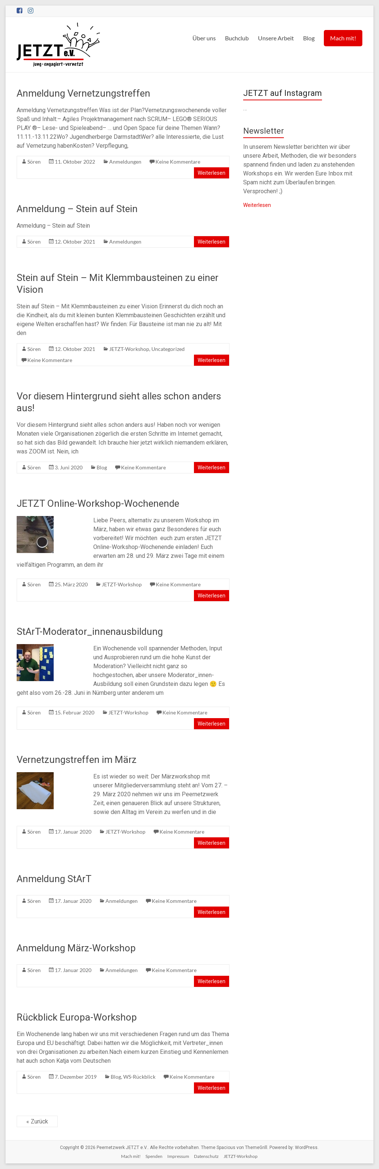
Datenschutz (206, 1156)
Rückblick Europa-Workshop (77, 1017)
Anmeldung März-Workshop (76, 948)
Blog (309, 37)
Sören (34, 161)
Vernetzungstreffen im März (77, 759)
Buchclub (237, 37)
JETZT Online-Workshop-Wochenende (98, 503)
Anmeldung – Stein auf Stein (77, 208)
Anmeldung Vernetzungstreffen (83, 93)
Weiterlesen (211, 173)
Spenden (153, 1156)
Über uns (204, 37)
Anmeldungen (125, 161)
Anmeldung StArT (54, 878)
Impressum (178, 1156)
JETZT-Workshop (129, 349)
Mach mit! (343, 37)
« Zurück (37, 1121)
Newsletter (263, 130)
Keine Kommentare (177, 161)
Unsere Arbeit (276, 37)
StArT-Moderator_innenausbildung (90, 631)
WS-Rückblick (139, 1076)
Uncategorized (168, 349)
